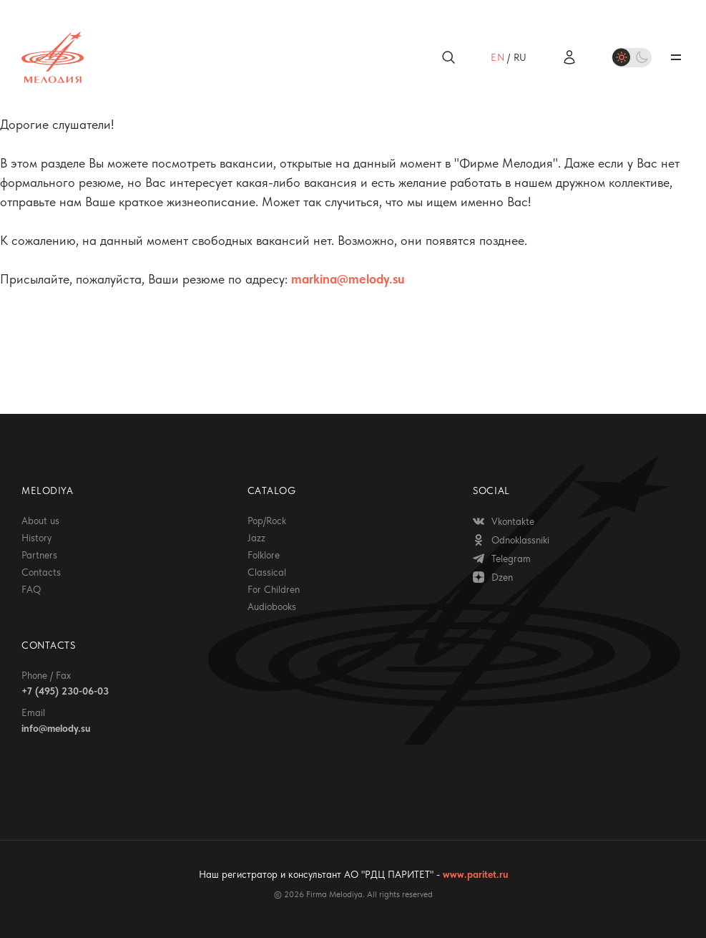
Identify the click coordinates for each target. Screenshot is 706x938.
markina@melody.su (348, 278)
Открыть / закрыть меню (676, 57)
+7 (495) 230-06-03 (65, 691)
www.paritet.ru (475, 874)
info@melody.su (55, 728)
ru (520, 57)
